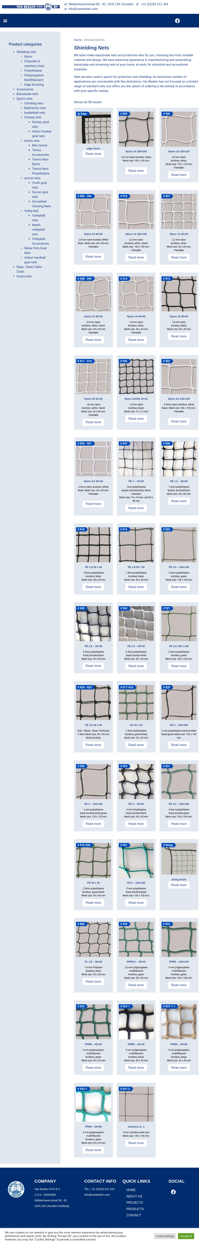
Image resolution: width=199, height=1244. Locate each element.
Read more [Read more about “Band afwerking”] (93, 153)
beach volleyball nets (38, 229)
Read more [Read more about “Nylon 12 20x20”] (179, 257)
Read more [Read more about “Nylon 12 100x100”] (136, 257)
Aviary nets (24, 276)
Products (135, 1209)
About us (134, 1196)
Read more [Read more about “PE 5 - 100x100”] (136, 902)
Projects (134, 1202)
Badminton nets (35, 108)
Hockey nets (32, 117)
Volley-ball (31, 211)
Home (78, 40)
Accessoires (25, 89)
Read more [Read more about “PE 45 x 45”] (93, 902)
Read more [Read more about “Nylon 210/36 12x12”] (136, 418)
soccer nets (32, 178)
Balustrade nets (27, 94)
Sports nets (24, 99)
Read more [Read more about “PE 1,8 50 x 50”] (136, 587)
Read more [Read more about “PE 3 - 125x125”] (93, 823)
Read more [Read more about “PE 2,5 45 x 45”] (93, 745)
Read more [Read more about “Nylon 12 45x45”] (93, 339)
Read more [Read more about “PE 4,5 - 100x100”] (179, 823)
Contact (133, 1215)
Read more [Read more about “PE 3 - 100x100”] (179, 745)
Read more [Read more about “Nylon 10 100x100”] (136, 170)
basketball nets (34, 113)
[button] (5, 21)
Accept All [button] (186, 1236)
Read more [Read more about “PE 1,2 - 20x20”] (179, 501)
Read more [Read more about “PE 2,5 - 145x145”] (179, 587)
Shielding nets (26, 52)
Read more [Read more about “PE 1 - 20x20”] (136, 508)
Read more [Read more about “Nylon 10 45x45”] (93, 256)
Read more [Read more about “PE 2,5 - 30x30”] (93, 665)
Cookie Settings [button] (165, 1236)
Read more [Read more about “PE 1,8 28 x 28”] (93, 587)
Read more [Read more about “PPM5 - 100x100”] (179, 985)
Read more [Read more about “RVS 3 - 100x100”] (136, 1143)
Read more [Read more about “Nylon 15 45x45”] (136, 339)
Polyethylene (33, 70)
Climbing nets (33, 103)
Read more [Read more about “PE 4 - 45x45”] (136, 823)
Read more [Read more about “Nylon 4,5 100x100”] (179, 421)
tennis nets (31, 141)
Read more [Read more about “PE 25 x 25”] (136, 745)
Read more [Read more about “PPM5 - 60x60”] (93, 1150)
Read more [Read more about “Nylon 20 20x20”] (93, 422)
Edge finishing (34, 84)
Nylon (28, 56)
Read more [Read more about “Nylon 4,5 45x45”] (93, 503)
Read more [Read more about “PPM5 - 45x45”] (93, 1067)
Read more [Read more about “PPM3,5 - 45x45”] (136, 985)
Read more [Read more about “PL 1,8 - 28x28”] (93, 981)
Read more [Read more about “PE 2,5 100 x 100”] (179, 666)
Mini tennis (39, 145)
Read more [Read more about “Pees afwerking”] (179, 885)
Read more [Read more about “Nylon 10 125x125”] (179, 174)
